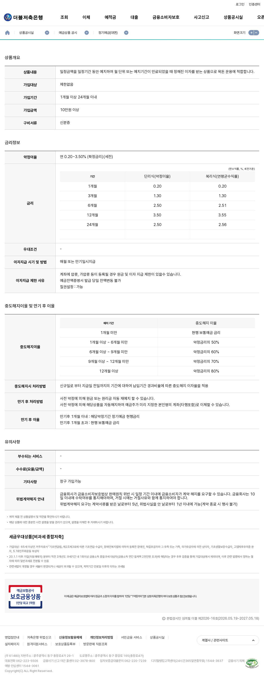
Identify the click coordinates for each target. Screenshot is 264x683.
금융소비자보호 (166, 17)
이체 (86, 17)
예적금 (110, 17)
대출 (134, 17)
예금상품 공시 (68, 32)
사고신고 (201, 17)
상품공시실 (233, 17)
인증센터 (254, 4)
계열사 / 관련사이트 (215, 640)
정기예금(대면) (108, 32)
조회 (64, 17)
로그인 (240, 4)
